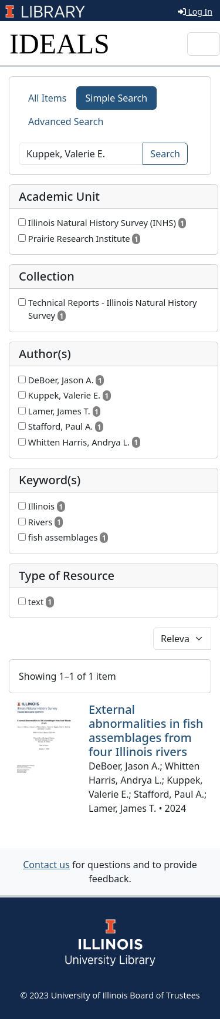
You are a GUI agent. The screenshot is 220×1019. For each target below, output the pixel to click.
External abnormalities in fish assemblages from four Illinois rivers (146, 730)
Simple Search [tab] (117, 98)
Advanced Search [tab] (65, 121)
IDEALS (59, 43)
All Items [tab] (47, 98)
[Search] (81, 154)
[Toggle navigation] (203, 44)
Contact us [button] (46, 864)
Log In (195, 11)
